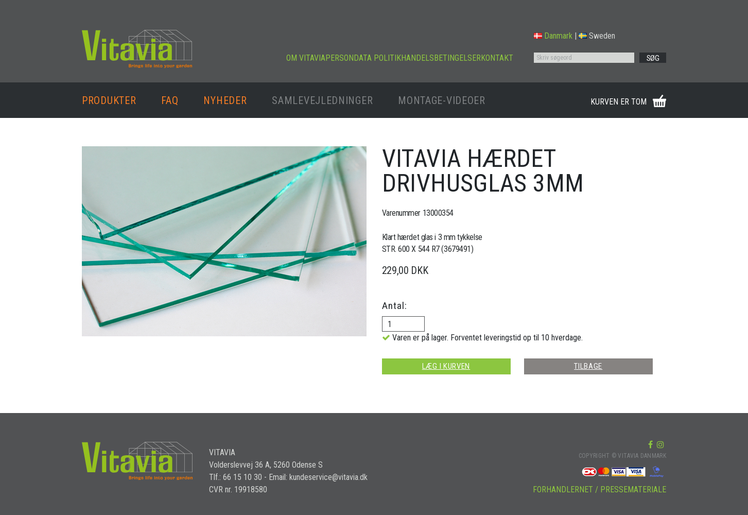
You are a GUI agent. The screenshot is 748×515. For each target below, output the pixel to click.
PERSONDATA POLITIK (363, 58)
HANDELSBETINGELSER (441, 58)
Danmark (553, 36)
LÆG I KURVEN (446, 366)
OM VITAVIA (305, 58)
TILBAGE (588, 366)
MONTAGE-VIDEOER (441, 100)
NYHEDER (225, 100)
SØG (653, 58)
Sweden (597, 36)
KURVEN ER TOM (618, 102)
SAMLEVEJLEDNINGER (322, 100)
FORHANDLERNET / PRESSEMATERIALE (599, 489)
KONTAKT (497, 58)
